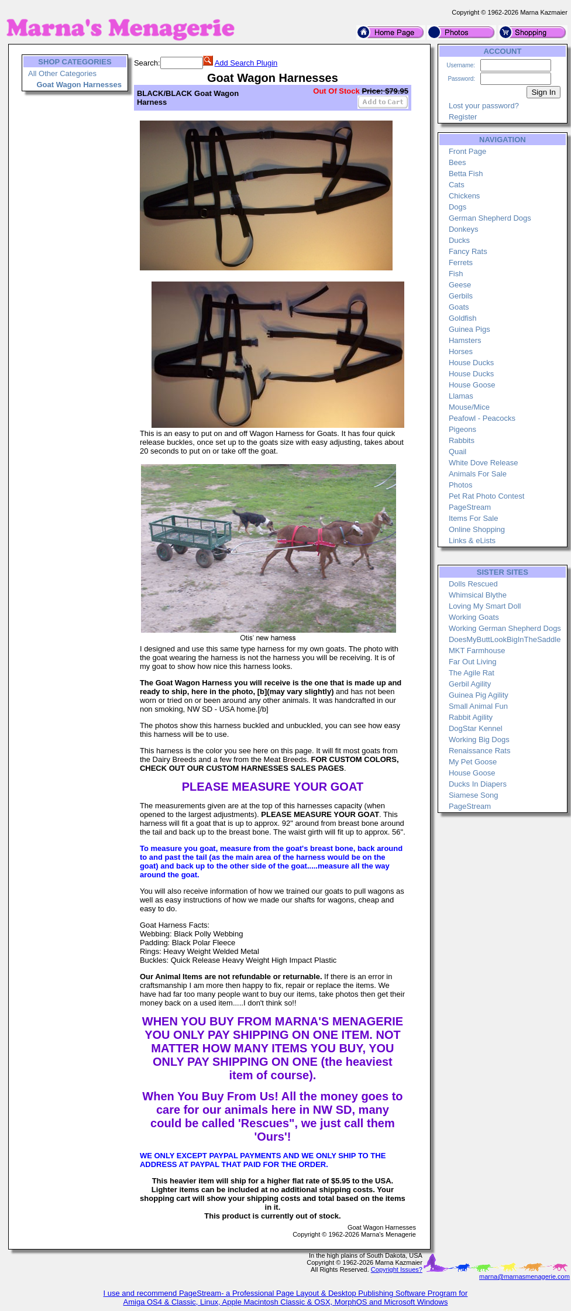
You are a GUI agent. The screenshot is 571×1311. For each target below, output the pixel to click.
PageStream (470, 507)
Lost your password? (484, 105)
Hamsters (465, 340)
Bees (457, 162)
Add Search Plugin (246, 63)
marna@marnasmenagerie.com (524, 1276)
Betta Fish (466, 173)
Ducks (459, 240)
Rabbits (461, 440)
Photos (460, 485)
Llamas (461, 396)
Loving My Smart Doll (485, 606)
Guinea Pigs (469, 329)
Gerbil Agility (470, 683)
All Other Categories (62, 73)
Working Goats (474, 617)
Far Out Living (473, 661)
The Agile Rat (471, 672)
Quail (457, 451)
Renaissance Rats (480, 750)
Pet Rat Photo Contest (486, 496)
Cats (457, 184)
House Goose (472, 384)
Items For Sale (473, 518)
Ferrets (461, 262)
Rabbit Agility (471, 717)
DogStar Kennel (476, 728)
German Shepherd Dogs (490, 218)
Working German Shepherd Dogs (505, 628)
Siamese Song (473, 795)
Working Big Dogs (479, 739)
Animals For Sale (478, 473)
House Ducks (471, 362)
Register (463, 116)
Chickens (464, 195)
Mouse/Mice (469, 407)
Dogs (457, 207)
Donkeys (464, 229)
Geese (460, 284)
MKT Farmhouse (477, 650)
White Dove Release (483, 462)
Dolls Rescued (473, 583)
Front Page (467, 151)
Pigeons (462, 429)
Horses (461, 351)
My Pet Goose (473, 761)
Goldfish (463, 318)
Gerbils (461, 295)
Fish (456, 273)
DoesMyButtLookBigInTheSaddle (505, 639)
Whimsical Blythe (478, 595)
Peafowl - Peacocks (482, 418)
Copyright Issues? (396, 1269)
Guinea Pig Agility (478, 695)
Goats (459, 307)
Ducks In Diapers (478, 784)
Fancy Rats (468, 251)
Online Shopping (477, 529)
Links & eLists (472, 540)
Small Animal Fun (478, 706)
